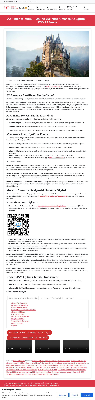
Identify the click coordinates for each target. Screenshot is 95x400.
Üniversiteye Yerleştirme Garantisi (23, 310)
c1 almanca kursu (12, 365)
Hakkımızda (41, 8)
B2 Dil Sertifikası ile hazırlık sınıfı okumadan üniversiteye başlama (40, 363)
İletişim (86, 8)
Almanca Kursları (19, 361)
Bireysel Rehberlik (17, 319)
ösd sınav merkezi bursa (33, 374)
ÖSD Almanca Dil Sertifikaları (26, 370)
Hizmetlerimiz (52, 8)
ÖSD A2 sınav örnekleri (57, 158)
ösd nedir (62, 372)
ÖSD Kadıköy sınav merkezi (41, 372)
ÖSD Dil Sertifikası (17, 314)
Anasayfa (31, 8)
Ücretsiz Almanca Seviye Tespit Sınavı (52, 196)
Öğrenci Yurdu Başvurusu (20, 321)
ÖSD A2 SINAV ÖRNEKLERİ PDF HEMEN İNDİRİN (28, 337)
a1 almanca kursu (38, 361)
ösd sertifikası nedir (73, 372)
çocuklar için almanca (26, 365)
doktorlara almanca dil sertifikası (46, 365)
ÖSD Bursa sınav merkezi (67, 370)
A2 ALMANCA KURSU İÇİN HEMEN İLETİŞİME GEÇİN (29, 332)
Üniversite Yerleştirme (19, 308)
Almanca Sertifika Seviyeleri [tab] (52, 298)
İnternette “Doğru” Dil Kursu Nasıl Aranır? (41, 367)
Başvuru (62, 8)
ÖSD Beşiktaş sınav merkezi (47, 370)
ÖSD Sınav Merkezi (53, 86)
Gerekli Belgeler (17, 323)
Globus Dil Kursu (79, 365)
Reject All (75, 395)
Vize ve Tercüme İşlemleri (20, 316)
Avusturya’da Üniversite (19, 305)
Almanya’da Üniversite (19, 303)
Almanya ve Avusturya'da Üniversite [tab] (23, 298)
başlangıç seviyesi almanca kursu (76, 363)
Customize (62, 395)
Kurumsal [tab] (70, 298)
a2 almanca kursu (51, 361)
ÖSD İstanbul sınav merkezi (21, 372)
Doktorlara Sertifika (66, 365)
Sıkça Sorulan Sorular (72, 8)
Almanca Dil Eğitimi (18, 312)
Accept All (87, 395)
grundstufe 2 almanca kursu (16, 367)
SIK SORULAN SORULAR (50, 374)
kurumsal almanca (63, 367)
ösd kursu (55, 372)
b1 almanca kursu (77, 361)
